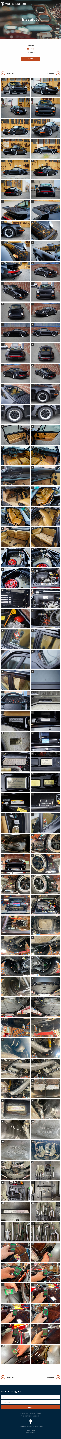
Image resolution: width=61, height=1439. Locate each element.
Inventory (8, 73)
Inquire (30, 59)
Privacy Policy (30, 1433)
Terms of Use (30, 1430)
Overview (30, 45)
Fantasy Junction (13, 4)
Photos (30, 49)
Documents (30, 52)
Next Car (53, 73)
